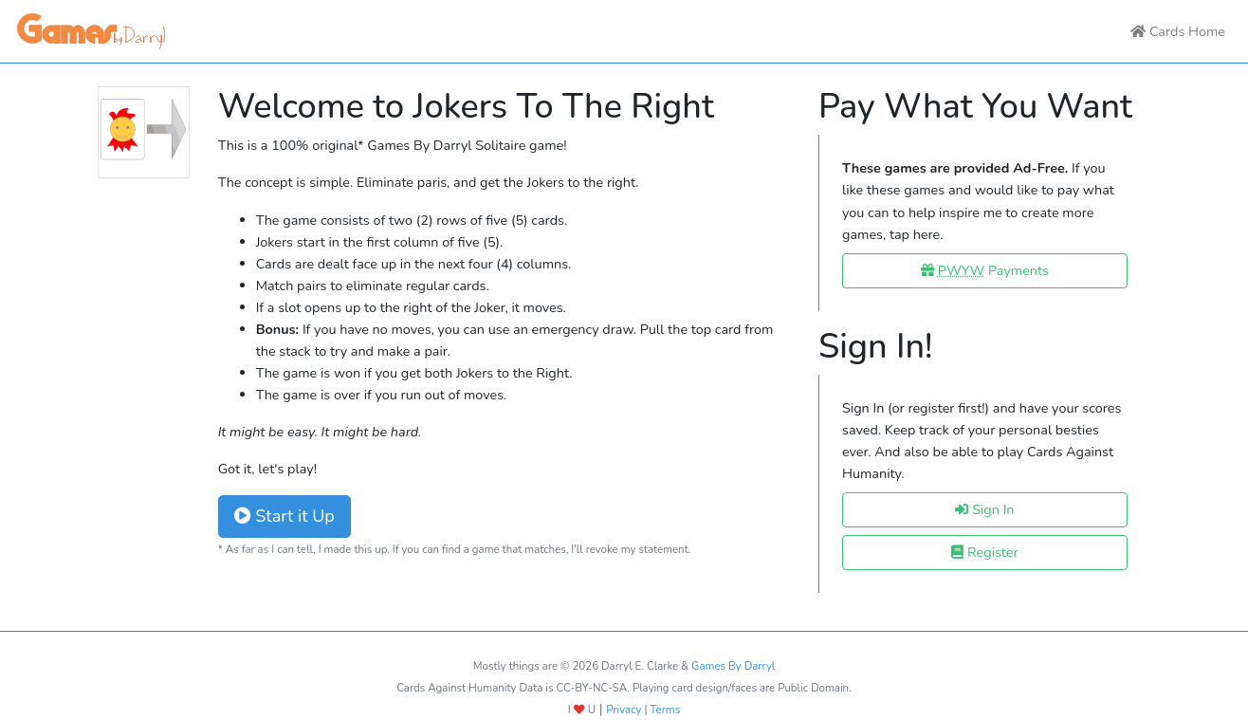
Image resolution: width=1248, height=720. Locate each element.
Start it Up (284, 516)
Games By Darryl (733, 666)
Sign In (984, 509)
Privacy (623, 709)
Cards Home (1177, 31)
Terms (666, 709)
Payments (985, 270)
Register (984, 552)
